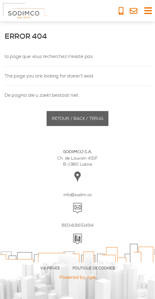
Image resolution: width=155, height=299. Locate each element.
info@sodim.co (77, 194)
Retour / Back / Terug (77, 118)
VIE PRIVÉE (50, 268)
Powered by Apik (77, 277)
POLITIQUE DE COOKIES (93, 268)
